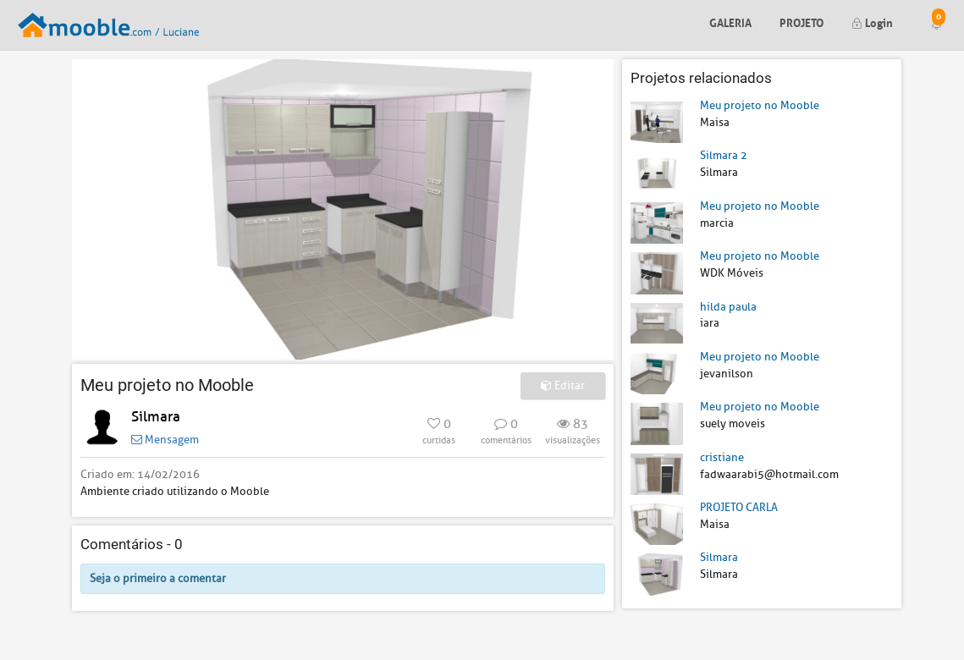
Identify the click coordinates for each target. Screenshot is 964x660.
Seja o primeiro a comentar (158, 578)
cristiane (722, 457)
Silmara (155, 417)
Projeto (801, 21)
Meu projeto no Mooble (759, 105)
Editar (563, 385)
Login (872, 21)
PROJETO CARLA (739, 507)
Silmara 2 (723, 155)
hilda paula (728, 307)
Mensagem (165, 439)
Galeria (730, 21)
